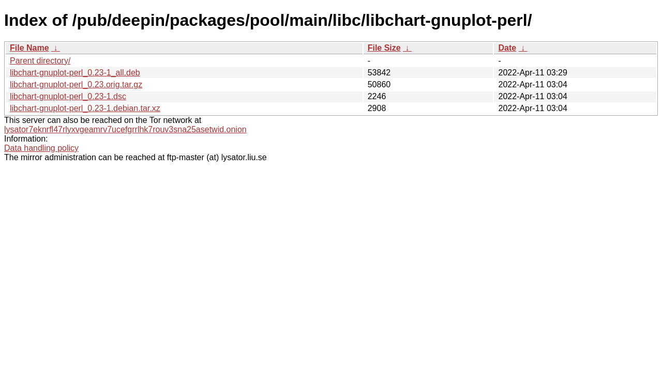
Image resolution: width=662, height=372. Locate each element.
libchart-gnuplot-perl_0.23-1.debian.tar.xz (85, 108)
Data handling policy (41, 148)
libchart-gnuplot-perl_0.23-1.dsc (68, 96)
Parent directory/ (40, 60)
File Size (384, 47)
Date (507, 47)
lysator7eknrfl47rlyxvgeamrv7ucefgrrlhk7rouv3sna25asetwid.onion (125, 129)
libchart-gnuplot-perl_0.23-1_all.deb (75, 72)
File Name (29, 47)
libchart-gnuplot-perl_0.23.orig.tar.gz (76, 84)
